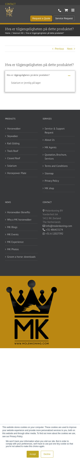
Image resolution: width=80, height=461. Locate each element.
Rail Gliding (13, 143)
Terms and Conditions (56, 166)
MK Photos (13, 249)
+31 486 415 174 (59, 10)
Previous (59, 48)
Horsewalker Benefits (18, 212)
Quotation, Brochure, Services (56, 156)
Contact (10, 4)
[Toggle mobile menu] (73, 10)
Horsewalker (14, 128)
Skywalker (12, 136)
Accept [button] (33, 454)
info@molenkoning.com (57, 226)
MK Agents (50, 147)
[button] (40, 76)
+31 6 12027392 (53, 233)
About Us (50, 139)
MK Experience (15, 242)
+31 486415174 (53, 229)
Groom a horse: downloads (21, 256)
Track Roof (12, 151)
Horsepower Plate (16, 173)
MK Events (13, 234)
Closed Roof (13, 158)
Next (69, 48)
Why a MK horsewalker (19, 219)
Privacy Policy (52, 180)
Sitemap (49, 173)
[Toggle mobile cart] (66, 10)
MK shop (49, 188)
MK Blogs (12, 227)
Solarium (12, 165)
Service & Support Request (55, 130)
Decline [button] (47, 454)
